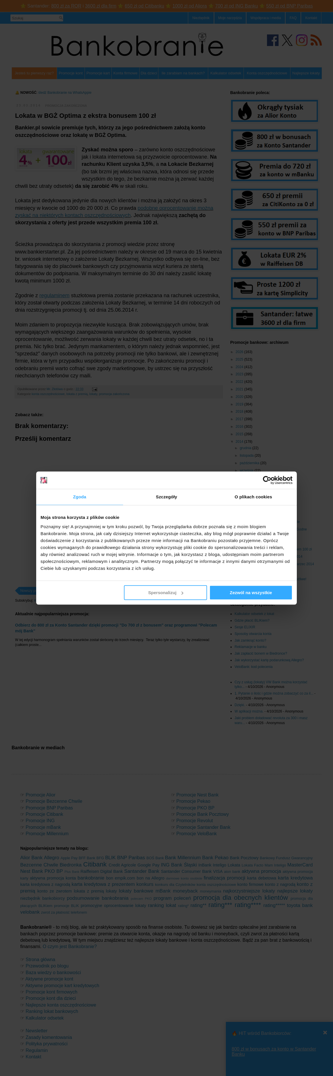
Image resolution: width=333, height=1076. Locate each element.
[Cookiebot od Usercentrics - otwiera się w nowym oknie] (267, 480)
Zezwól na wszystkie (251, 592)
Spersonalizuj (166, 592)
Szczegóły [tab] (166, 496)
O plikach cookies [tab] (253, 496)
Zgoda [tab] (79, 496)
